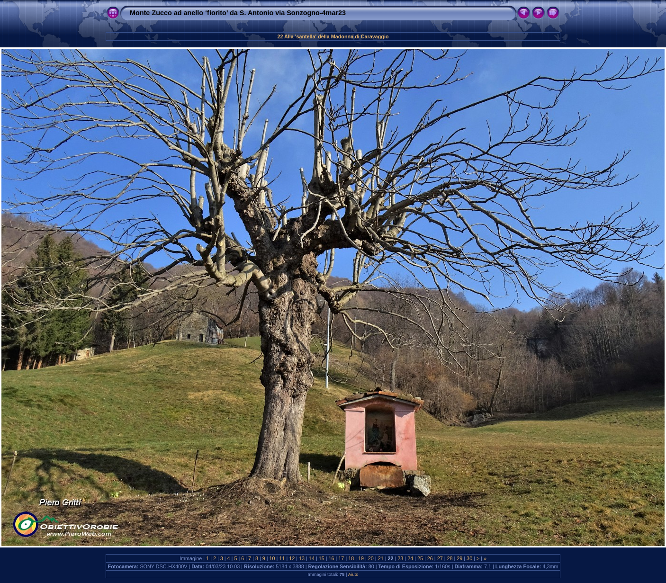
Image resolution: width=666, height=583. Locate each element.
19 (361, 558)
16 (331, 558)
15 (321, 558)
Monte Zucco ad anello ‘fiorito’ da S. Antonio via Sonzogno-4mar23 (238, 13)
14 (311, 558)
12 (292, 558)
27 (440, 558)
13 (301, 558)
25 (420, 558)
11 (282, 558)
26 (430, 558)
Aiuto (353, 574)
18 (351, 558)
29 (459, 558)
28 (449, 558)
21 (381, 558)
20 (371, 558)
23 (400, 558)
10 (272, 558)
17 (341, 558)
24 (410, 558)
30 (469, 558)
